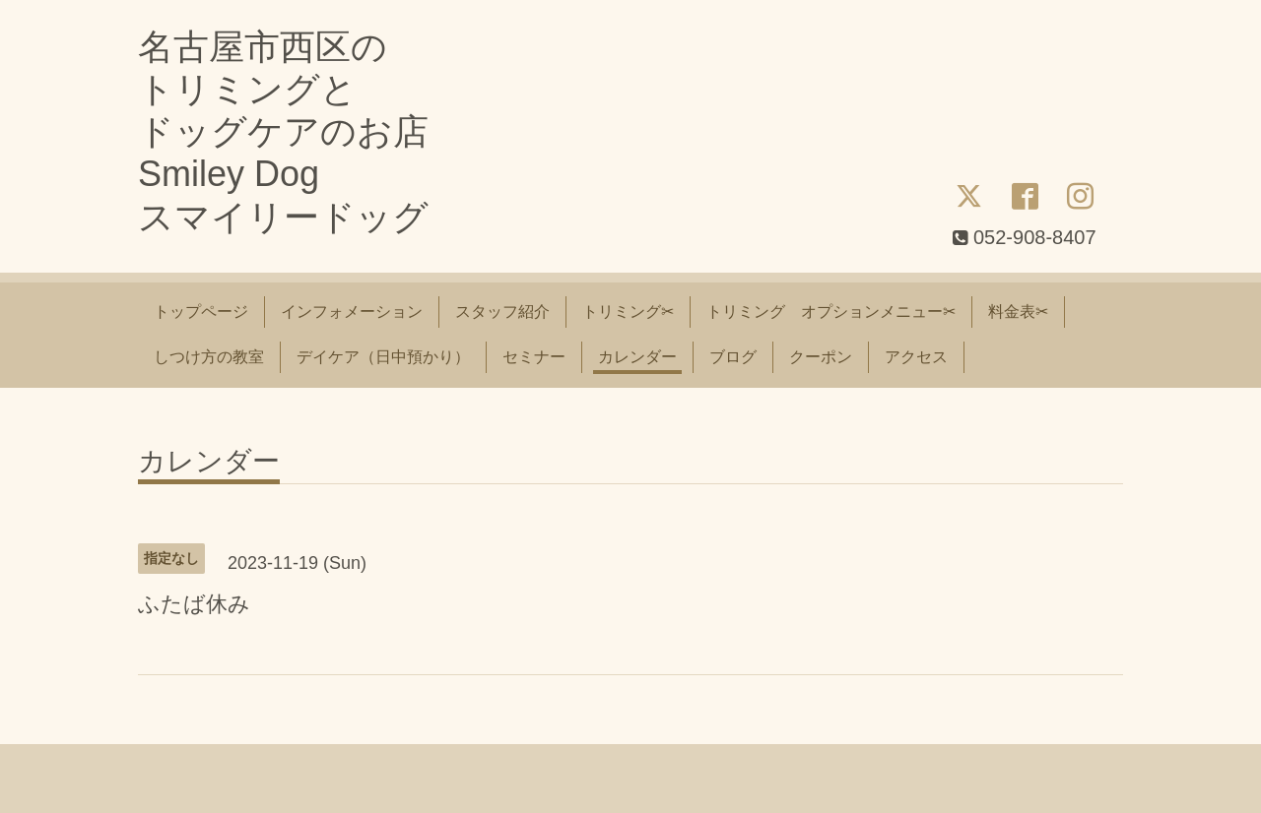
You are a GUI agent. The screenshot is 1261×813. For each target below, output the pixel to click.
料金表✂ (1018, 311)
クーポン (820, 356)
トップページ (201, 311)
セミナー (533, 356)
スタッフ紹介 (502, 311)
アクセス (916, 356)
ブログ (733, 356)
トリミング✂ (628, 311)
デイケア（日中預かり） (383, 356)
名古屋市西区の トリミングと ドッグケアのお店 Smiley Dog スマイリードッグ (283, 132)
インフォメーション (352, 311)
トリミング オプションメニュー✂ (831, 311)
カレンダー (637, 356)
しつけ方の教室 (209, 356)
